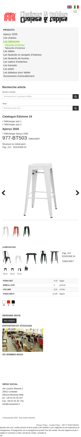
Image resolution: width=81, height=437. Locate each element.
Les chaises (9, 38)
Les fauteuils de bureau (16, 58)
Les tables (9, 51)
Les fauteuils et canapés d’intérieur (22, 54)
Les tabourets (11, 41)
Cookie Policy (54, 425)
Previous (5, 192)
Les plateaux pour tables (16, 72)
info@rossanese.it (11, 404)
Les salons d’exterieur (15, 61)
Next (76, 192)
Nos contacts (9, 321)
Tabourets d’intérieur (15, 45)
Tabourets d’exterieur (15, 48)
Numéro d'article (9, 92)
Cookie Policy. (52, 433)
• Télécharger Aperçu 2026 (15, 133)
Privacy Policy (42, 425)
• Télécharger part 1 (11, 121)
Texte (4, 104)
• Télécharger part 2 (11, 124)
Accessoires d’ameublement (18, 76)
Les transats (10, 65)
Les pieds (8, 69)
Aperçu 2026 (10, 34)
